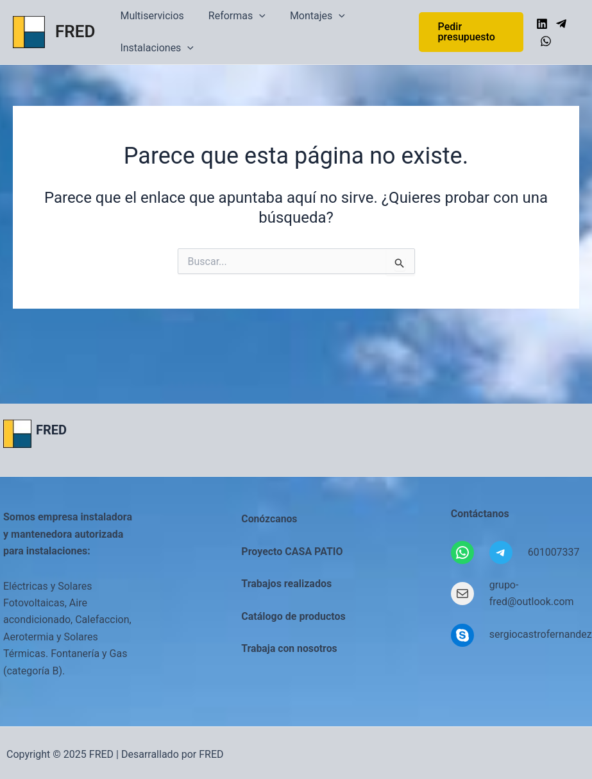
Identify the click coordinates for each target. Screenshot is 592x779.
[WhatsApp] (544, 41)
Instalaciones (155, 48)
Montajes (307, 16)
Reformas (231, 16)
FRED (75, 31)
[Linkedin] (540, 24)
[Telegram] (560, 24)
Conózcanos (269, 519)
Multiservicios (150, 16)
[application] (253, 16)
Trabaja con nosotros (290, 648)
